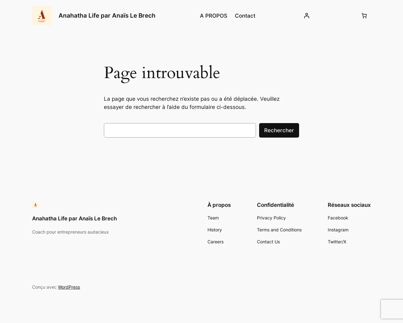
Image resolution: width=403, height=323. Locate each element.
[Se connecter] (306, 15)
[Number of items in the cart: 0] (364, 15)
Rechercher (279, 130)
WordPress (69, 287)
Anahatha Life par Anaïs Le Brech (107, 15)
